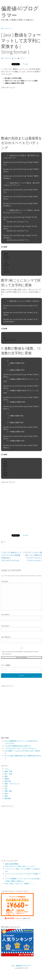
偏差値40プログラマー (19, 12)
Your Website (5, 637)
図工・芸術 (8, 774)
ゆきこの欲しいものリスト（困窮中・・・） (20, 883)
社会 (6, 789)
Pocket (25, 64)
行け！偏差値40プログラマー (22, 966)
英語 (6, 796)
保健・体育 (8, 771)
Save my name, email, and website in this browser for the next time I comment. (20, 653)
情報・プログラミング (6, 28)
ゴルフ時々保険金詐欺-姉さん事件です (18, 746)
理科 (6, 786)
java (4, 542)
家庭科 (7, 779)
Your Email (5, 626)
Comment (4, 581)
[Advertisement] (21, 111)
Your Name (5, 614)
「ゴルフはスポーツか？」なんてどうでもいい (20, 748)
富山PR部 (8, 781)
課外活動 (8, 798)
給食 (6, 793)
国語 (6, 776)
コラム (7, 769)
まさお (15, 58)
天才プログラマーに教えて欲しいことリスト (20, 866)
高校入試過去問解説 (12, 864)
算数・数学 (8, 791)
